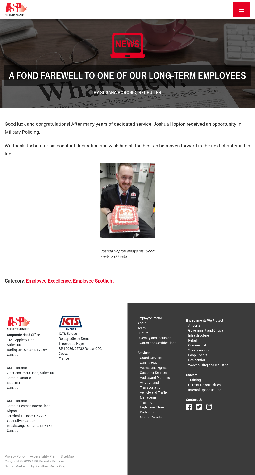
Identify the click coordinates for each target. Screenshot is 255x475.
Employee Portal (150, 318)
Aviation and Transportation (151, 385)
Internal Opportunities (204, 390)
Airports (194, 325)
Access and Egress (153, 367)
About (142, 323)
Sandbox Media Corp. (51, 466)
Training (146, 402)
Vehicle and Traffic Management (154, 395)
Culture (143, 333)
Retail (192, 340)
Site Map (67, 456)
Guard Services (151, 357)
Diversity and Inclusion (154, 338)
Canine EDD (148, 362)
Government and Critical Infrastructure (206, 333)
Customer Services (153, 372)
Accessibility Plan (43, 456)
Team (142, 328)
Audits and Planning (155, 377)
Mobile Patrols (151, 417)
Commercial (197, 345)
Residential (196, 360)
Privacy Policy (15, 456)
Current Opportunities (204, 385)
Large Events (197, 355)
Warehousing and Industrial (208, 365)
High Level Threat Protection (153, 409)
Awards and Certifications (157, 343)
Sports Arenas (198, 350)
